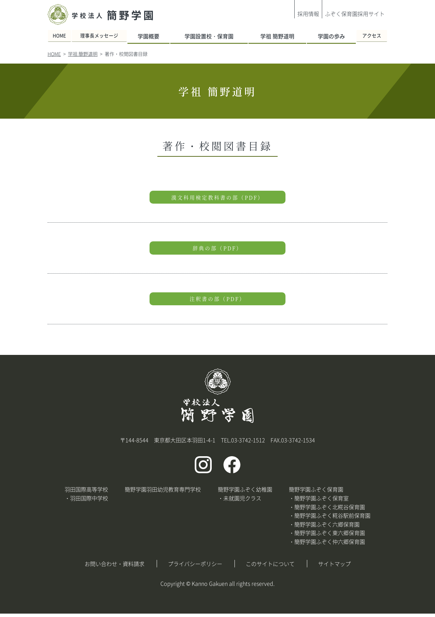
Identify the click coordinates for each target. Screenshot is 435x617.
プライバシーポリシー (195, 567)
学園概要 (162, 36)
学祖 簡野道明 (278, 36)
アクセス (368, 36)
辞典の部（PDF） (217, 250)
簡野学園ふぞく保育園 (316, 493)
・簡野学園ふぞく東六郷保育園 (327, 536)
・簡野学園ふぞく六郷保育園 (324, 528)
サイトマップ (334, 567)
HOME (63, 36)
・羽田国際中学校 (86, 501)
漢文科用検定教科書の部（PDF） (217, 198)
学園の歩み (326, 36)
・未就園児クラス (239, 501)
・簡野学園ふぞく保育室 (319, 501)
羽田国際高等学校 (86, 493)
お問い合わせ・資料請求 (114, 567)
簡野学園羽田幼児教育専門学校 (163, 493)
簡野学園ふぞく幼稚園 (245, 493)
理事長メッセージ (111, 36)
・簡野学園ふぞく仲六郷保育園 (327, 545)
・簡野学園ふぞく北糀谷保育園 (327, 510)
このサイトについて (270, 567)
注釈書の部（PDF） (217, 301)
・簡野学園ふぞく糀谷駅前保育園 (329, 519)
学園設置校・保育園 (216, 36)
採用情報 (308, 14)
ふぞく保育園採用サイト (355, 14)
